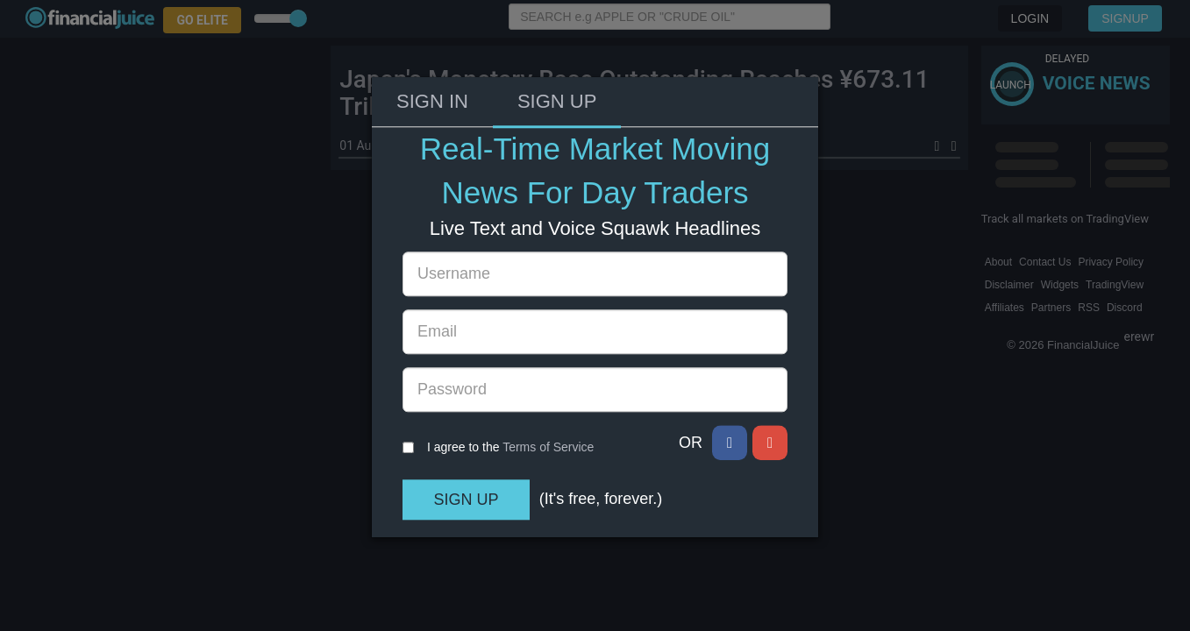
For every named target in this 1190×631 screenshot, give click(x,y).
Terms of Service (548, 364)
